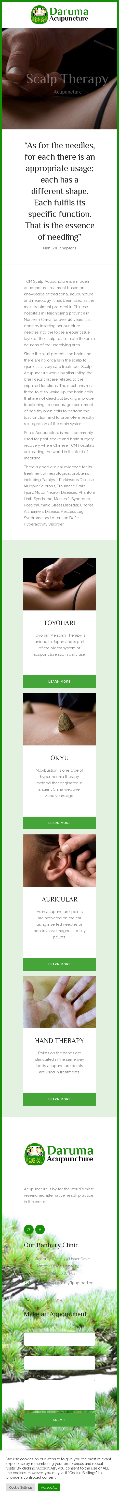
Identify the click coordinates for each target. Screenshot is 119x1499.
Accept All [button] (49, 1487)
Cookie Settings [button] (20, 1487)
